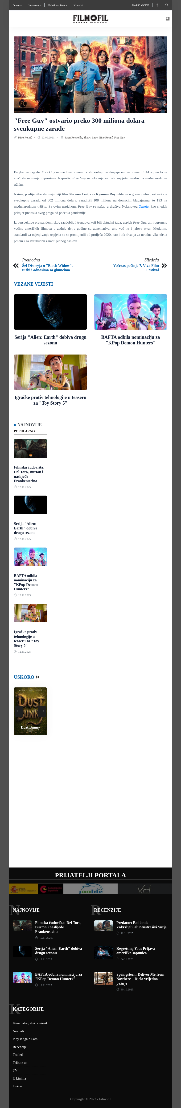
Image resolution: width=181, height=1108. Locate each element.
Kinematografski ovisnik (30, 1023)
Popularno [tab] (24, 431)
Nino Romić (25, 137)
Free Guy (119, 137)
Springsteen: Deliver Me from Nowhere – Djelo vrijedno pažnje (140, 978)
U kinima (19, 1078)
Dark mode (140, 5)
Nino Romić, (106, 137)
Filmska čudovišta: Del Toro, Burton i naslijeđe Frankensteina (58, 927)
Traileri (18, 1055)
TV (15, 1070)
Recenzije (107, 910)
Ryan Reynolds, (74, 137)
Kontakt (78, 5)
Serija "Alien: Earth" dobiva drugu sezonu (25, 528)
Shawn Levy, (91, 137)
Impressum (35, 5)
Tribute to (20, 1063)
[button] (167, 19)
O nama (17, 5)
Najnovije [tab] (29, 424)
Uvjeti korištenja (57, 5)
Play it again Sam (25, 1039)
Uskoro (24, 677)
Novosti (18, 1031)
